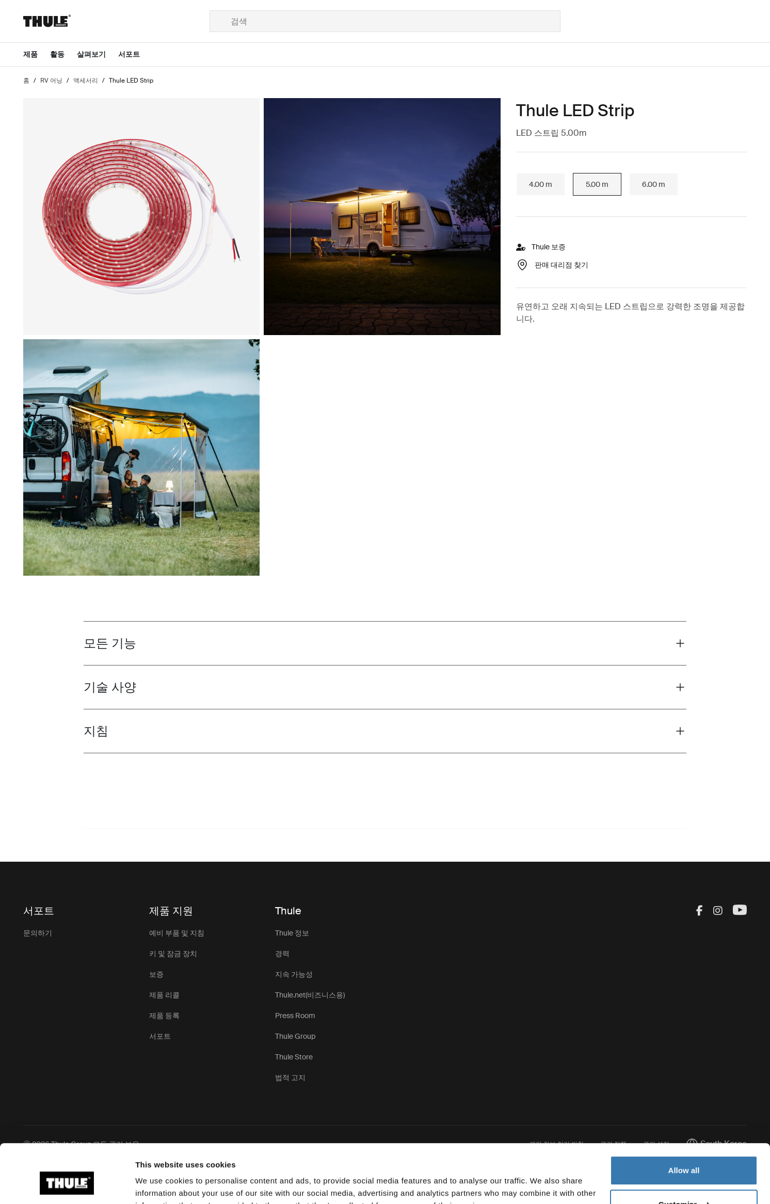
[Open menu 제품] (36, 54)
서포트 (160, 1036)
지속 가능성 (294, 974)
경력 (282, 953)
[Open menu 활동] (63, 54)
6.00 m (653, 184)
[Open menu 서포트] (135, 54)
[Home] (116, 21)
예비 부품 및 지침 (176, 933)
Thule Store (294, 1057)
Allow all (684, 1120)
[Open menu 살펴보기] (97, 54)
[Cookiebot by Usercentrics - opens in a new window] (67, 1184)
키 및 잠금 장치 (173, 953)
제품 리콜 (164, 995)
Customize (684, 1153)
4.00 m (540, 184)
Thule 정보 (292, 933)
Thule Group (295, 1036)
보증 (156, 974)
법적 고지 (290, 1077)
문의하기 (37, 933)
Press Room (295, 1015)
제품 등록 (164, 1015)
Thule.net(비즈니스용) (310, 995)
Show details (159, 1183)
